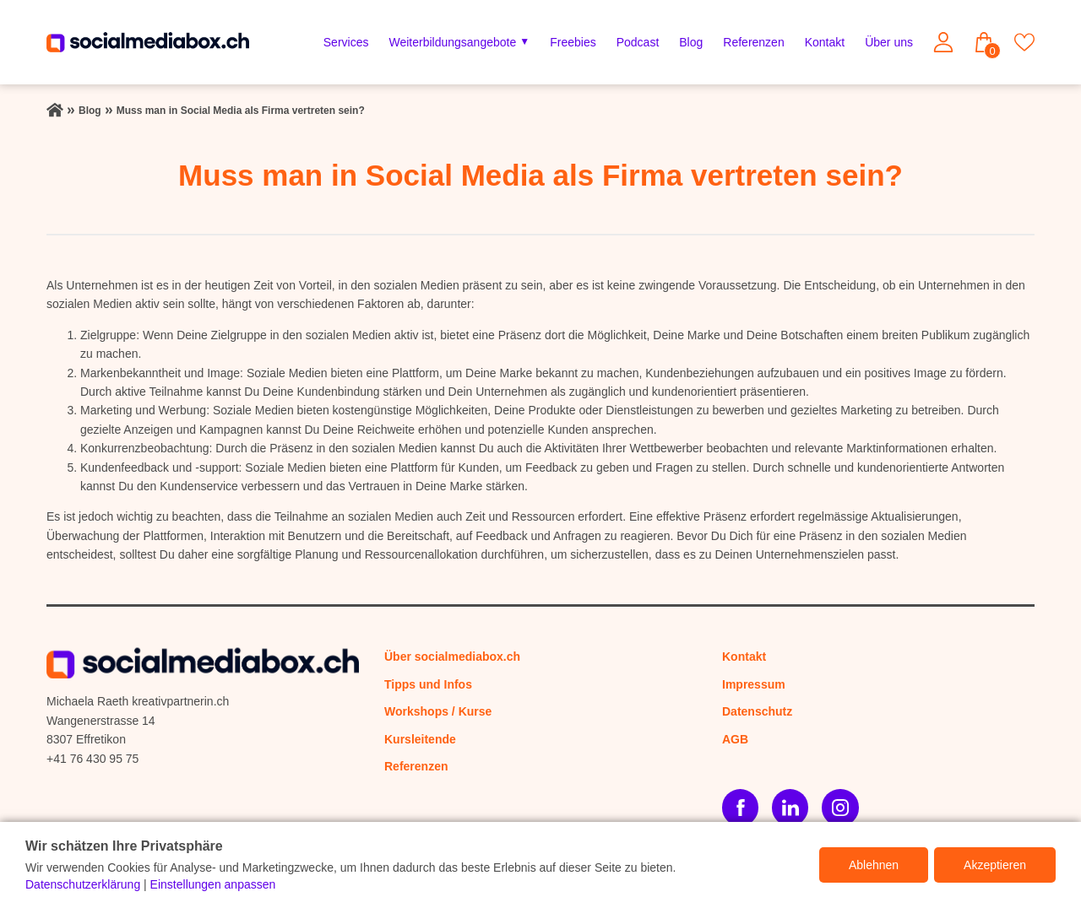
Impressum (753, 684)
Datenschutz (757, 711)
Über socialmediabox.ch (452, 656)
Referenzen (753, 42)
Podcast (638, 42)
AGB (735, 739)
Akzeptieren (995, 865)
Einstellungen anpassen (213, 884)
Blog (691, 42)
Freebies (572, 42)
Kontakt (825, 42)
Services (346, 42)
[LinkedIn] (790, 807)
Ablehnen (874, 865)
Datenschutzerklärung (82, 884)
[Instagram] (840, 807)
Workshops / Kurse (438, 711)
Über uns (889, 42)
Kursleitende (420, 739)
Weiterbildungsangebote (452, 42)
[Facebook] (740, 807)
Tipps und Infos (428, 684)
